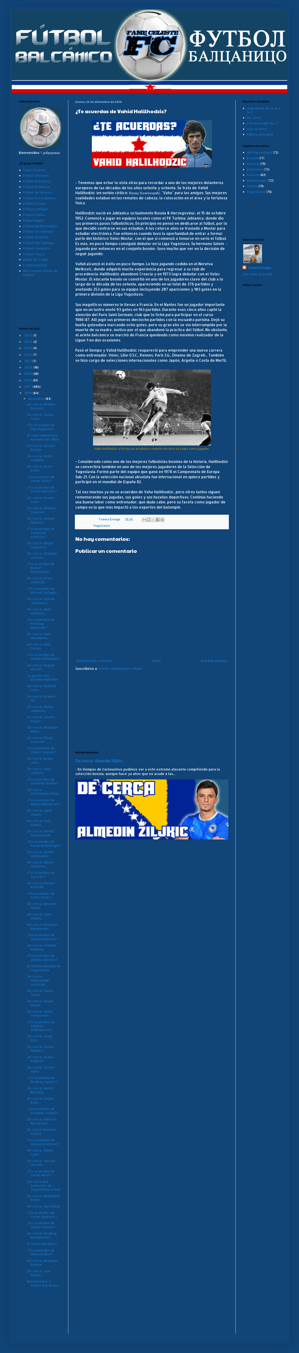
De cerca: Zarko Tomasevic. (40, 1013)
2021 (28, 361)
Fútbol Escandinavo (39, 198)
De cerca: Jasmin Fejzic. (41, 719)
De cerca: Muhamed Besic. (43, 1198)
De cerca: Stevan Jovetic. (41, 1163)
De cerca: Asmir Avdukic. (40, 458)
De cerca (254, 118)
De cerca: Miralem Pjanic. (42, 906)
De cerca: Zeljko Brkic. (40, 1100)
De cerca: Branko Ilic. (41, 698)
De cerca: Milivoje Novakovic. (42, 1121)
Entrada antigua (214, 661)
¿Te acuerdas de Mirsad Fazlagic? (42, 590)
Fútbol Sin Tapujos (38, 243)
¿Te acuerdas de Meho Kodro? (41, 1252)
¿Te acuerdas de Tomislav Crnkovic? (41, 533)
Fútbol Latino (34, 215)
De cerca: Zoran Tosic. (40, 417)
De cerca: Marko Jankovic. (40, 709)
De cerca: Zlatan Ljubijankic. (40, 854)
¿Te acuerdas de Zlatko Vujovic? (42, 750)
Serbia (252, 186)
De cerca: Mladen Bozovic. (41, 406)
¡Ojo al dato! (257, 129)
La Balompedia (35, 265)
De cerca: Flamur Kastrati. (41, 885)
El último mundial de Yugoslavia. (44, 968)
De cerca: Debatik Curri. (41, 688)
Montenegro (257, 180)
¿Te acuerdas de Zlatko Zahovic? (42, 958)
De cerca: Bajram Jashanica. (41, 601)
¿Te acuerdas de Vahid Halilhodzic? (44, 657)
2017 (28, 387)
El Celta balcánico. (42, 1244)
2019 (28, 374)
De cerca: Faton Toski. (40, 993)
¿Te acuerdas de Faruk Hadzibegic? (44, 843)
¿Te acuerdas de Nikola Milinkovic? (43, 802)
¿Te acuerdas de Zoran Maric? (41, 1173)
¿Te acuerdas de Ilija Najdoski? (41, 427)
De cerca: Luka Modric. (39, 916)
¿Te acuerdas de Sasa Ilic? (41, 875)
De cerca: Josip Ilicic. (40, 1038)
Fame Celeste (34, 170)
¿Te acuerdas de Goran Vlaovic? (41, 1225)
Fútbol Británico (36, 187)
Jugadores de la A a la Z (263, 110)
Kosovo (253, 175)
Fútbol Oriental (35, 237)
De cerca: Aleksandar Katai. (43, 792)
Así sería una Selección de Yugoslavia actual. (44, 1186)
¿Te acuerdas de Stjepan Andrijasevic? (41, 1026)
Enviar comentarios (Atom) (120, 668)
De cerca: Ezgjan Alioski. (41, 667)
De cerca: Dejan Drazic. (40, 1003)
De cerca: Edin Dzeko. (39, 646)
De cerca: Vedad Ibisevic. (40, 520)
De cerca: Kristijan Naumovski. (42, 927)
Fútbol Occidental (38, 231)
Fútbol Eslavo (34, 203)
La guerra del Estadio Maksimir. (43, 678)
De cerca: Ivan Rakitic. (39, 823)
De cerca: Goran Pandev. (40, 1049)
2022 (28, 355)
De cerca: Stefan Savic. (41, 1069)
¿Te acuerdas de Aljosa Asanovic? (43, 1142)
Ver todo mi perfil (257, 274)
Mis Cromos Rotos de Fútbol (40, 273)
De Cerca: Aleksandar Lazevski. (38, 980)
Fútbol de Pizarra (37, 192)
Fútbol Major (33, 220)
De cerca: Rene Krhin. (39, 468)
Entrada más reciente (94, 661)
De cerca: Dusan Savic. (40, 500)
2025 (28, 335)
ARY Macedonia (259, 152)
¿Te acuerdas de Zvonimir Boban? (42, 781)
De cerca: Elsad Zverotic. (40, 740)
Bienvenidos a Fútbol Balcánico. (43, 1283)
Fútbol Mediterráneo (40, 226)
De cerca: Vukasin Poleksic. (42, 947)
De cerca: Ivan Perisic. (39, 1273)
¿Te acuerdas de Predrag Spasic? (42, 1080)
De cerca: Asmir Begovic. (40, 1059)
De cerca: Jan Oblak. (44, 1206)
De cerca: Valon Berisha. (40, 1090)
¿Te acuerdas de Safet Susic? (41, 895)
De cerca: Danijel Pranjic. (41, 448)
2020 (28, 367)
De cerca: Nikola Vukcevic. (40, 864)
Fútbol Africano (36, 175)
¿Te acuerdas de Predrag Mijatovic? (41, 624)
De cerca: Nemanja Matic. (42, 729)
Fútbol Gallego (35, 209)
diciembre (36, 399)
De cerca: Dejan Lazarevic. (40, 545)
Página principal (260, 134)
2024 (28, 342)
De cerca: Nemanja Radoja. (42, 1263)
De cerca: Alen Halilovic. (39, 611)
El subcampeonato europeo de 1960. (43, 437)
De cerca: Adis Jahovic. (39, 771)
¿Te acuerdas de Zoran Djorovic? (42, 489)
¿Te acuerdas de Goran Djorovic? (42, 1215)
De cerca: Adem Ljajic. (40, 1152)
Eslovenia (255, 169)
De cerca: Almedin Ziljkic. (99, 760)
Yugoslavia (101, 525)
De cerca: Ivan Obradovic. (39, 636)
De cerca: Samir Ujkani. (40, 812)
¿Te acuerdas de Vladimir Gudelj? (42, 1111)
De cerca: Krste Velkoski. (40, 580)
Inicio (156, 661)
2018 (28, 380)
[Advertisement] (151, 711)
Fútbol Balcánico (37, 181)
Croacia (253, 164)
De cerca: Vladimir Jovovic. (42, 555)
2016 (28, 393)
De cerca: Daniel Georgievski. (40, 833)
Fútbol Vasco (34, 254)
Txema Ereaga (259, 268)
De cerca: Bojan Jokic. (40, 760)
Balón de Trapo (35, 259)
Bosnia (252, 158)
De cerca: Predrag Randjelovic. (42, 1235)
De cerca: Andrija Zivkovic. (41, 510)
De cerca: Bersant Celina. (42, 1132)
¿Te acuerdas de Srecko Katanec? (42, 937)
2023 (28, 348)
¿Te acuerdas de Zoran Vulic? (41, 479)
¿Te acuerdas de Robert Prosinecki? (41, 568)
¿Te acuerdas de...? (262, 123)
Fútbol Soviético (36, 248)
